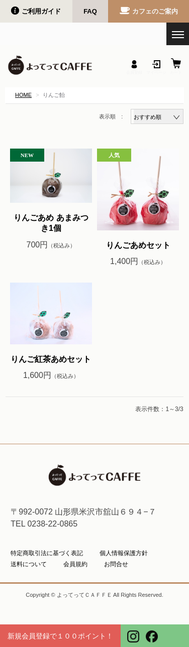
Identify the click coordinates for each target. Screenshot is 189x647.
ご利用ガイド (41, 11)
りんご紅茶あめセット (51, 359)
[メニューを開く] (177, 34)
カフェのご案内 (155, 11)
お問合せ (116, 564)
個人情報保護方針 (124, 553)
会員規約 (75, 564)
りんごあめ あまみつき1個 (51, 222)
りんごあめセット (138, 245)
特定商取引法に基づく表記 (47, 553)
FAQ (90, 11)
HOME (23, 95)
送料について (29, 564)
